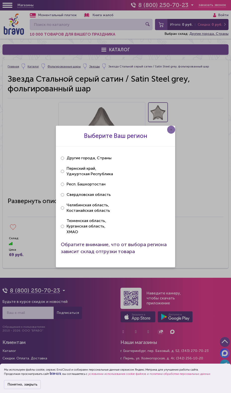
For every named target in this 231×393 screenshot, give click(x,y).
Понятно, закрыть (22, 384)
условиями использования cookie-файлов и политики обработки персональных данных (149, 374)
